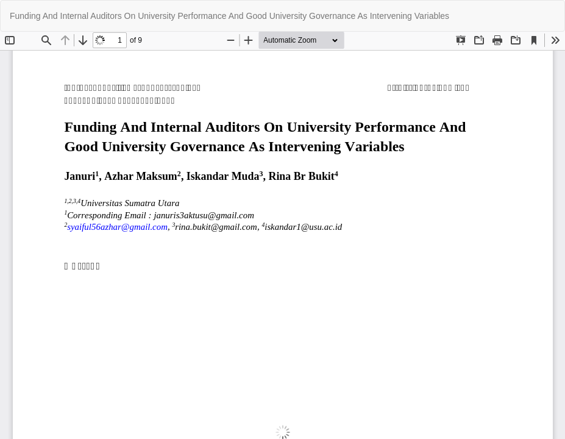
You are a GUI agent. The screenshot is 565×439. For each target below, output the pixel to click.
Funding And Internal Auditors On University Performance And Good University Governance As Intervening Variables (229, 16)
